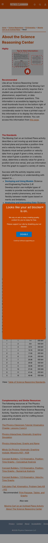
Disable (24, 234)
